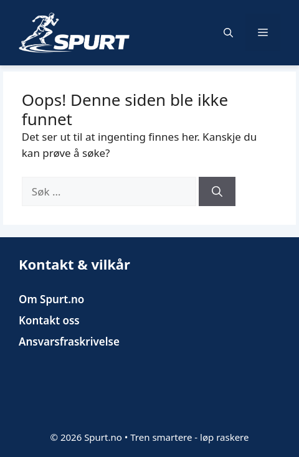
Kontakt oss (49, 320)
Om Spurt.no (51, 299)
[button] (228, 32)
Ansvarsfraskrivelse (69, 341)
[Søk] (217, 192)
